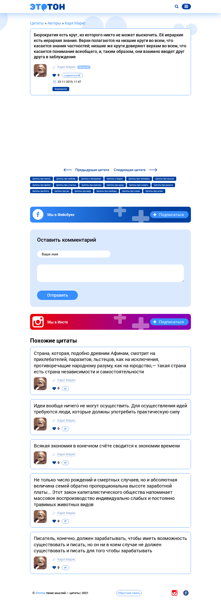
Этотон (40, 593)
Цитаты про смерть (138, 185)
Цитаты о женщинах (91, 179)
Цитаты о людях (115, 179)
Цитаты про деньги (163, 185)
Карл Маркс (66, 67)
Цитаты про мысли (164, 179)
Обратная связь (129, 593)
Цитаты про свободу (107, 191)
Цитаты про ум (62, 191)
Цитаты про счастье (66, 185)
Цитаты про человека (139, 179)
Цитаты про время (41, 185)
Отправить (57, 295)
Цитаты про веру (83, 191)
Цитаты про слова (131, 191)
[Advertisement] (110, 132)
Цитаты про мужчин (91, 185)
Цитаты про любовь (66, 179)
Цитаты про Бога (40, 191)
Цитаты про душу (115, 185)
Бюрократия (61, 89)
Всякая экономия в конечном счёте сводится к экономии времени (107, 446)
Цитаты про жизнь (41, 179)
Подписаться (171, 214)
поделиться (72, 75)
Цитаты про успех (154, 191)
